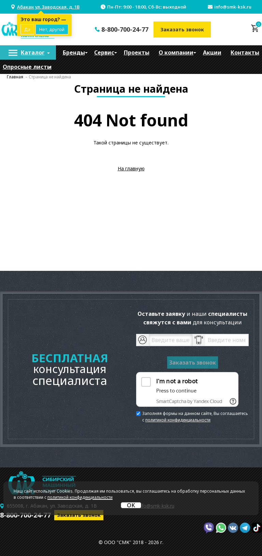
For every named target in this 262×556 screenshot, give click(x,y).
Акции (212, 52)
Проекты (136, 52)
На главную (131, 168)
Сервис (104, 52)
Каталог (33, 52)
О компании (176, 52)
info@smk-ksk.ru (232, 7)
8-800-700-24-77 (124, 29)
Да (27, 29)
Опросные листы (27, 67)
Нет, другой (51, 29)
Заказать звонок (182, 29)
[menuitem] (28, 52)
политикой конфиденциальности (177, 420)
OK (131, 505)
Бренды (74, 52)
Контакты (245, 52)
